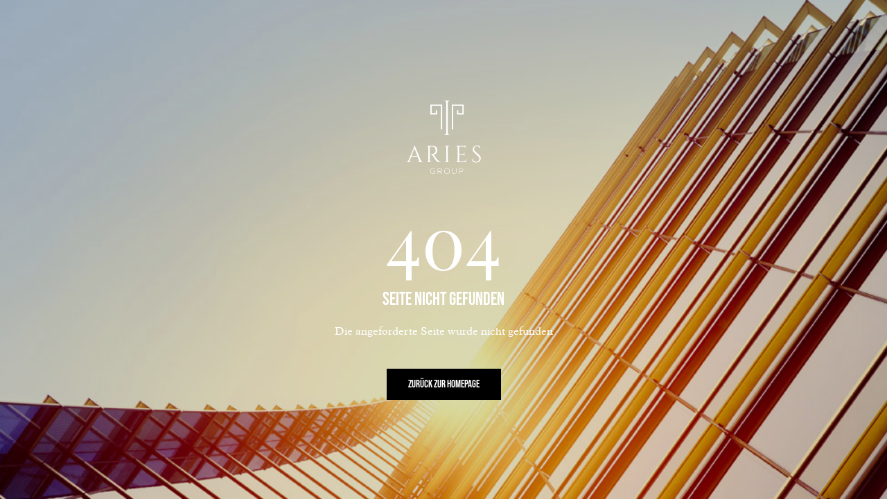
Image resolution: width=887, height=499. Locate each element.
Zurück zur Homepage (444, 384)
